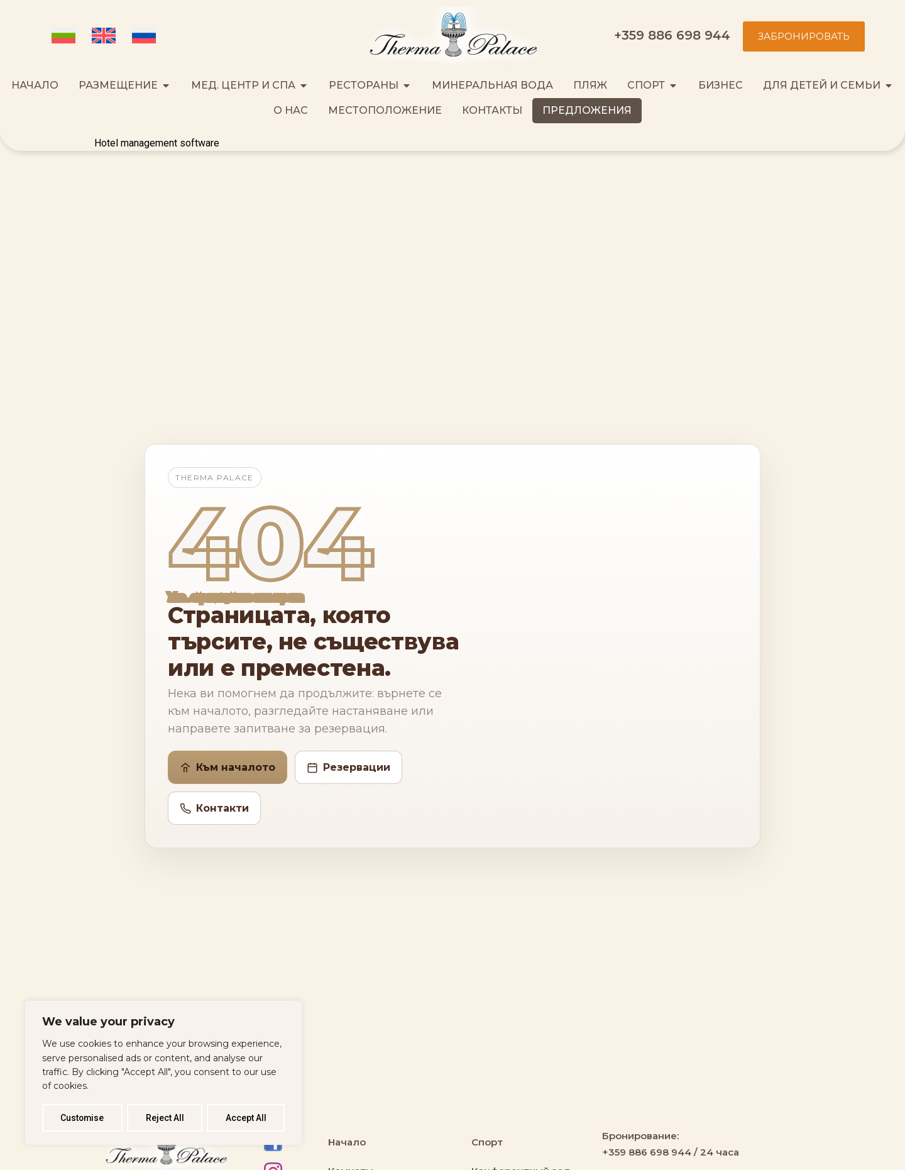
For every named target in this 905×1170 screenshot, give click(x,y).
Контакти (215, 808)
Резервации (349, 767)
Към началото (228, 767)
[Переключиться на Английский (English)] (105, 36)
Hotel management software (156, 143)
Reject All (165, 1118)
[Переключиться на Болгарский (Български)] (65, 36)
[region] (163, 1073)
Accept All (246, 1118)
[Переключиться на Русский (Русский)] (146, 36)
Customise (82, 1118)
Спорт (487, 1142)
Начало (347, 1142)
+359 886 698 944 (672, 35)
